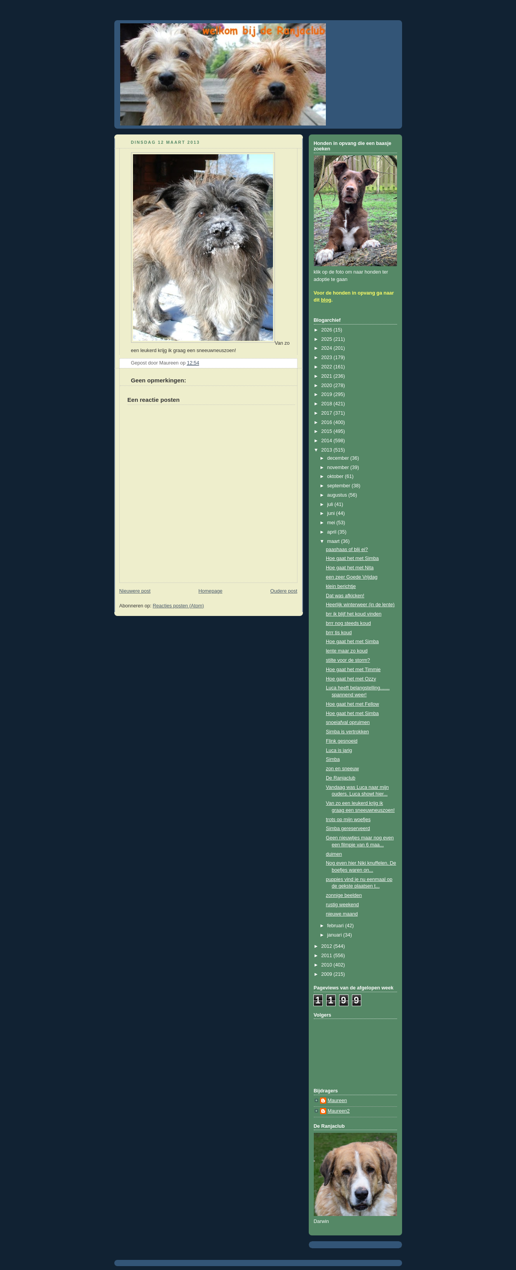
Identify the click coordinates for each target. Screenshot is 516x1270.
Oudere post (283, 591)
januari (335, 935)
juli (330, 504)
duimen (334, 854)
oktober (336, 476)
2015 (327, 431)
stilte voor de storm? (348, 660)
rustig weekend (342, 904)
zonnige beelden (344, 895)
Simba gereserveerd (348, 828)
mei (331, 522)
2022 (327, 367)
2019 (327, 394)
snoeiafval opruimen (348, 722)
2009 (327, 974)
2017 (327, 413)
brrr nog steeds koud (348, 623)
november (338, 467)
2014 (327, 440)
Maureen (337, 1100)
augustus (337, 495)
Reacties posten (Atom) (178, 606)
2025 (327, 339)
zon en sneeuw (342, 768)
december (338, 458)
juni (331, 513)
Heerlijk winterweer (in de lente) (360, 604)
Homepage (210, 591)
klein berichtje (341, 586)
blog (326, 300)
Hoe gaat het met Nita (350, 567)
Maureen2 (339, 1111)
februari (336, 925)
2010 (327, 965)
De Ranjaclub (340, 778)
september (339, 485)
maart (334, 541)
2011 (327, 955)
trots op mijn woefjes (348, 819)
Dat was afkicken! (345, 595)
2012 (327, 946)
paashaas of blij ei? (347, 549)
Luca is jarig (339, 750)
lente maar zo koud (346, 651)
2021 (327, 376)
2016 (327, 422)
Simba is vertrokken (347, 731)
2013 (327, 450)
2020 (327, 385)
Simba (333, 759)
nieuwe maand (342, 914)
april (332, 532)
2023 (327, 357)
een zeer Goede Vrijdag (352, 577)
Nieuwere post (135, 591)
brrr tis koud (339, 632)
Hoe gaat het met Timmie (353, 669)
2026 (327, 330)
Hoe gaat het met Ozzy (351, 679)
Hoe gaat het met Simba (352, 558)
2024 (327, 348)
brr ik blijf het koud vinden (353, 614)
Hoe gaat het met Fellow (352, 704)
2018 (327, 403)
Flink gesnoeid (341, 741)
